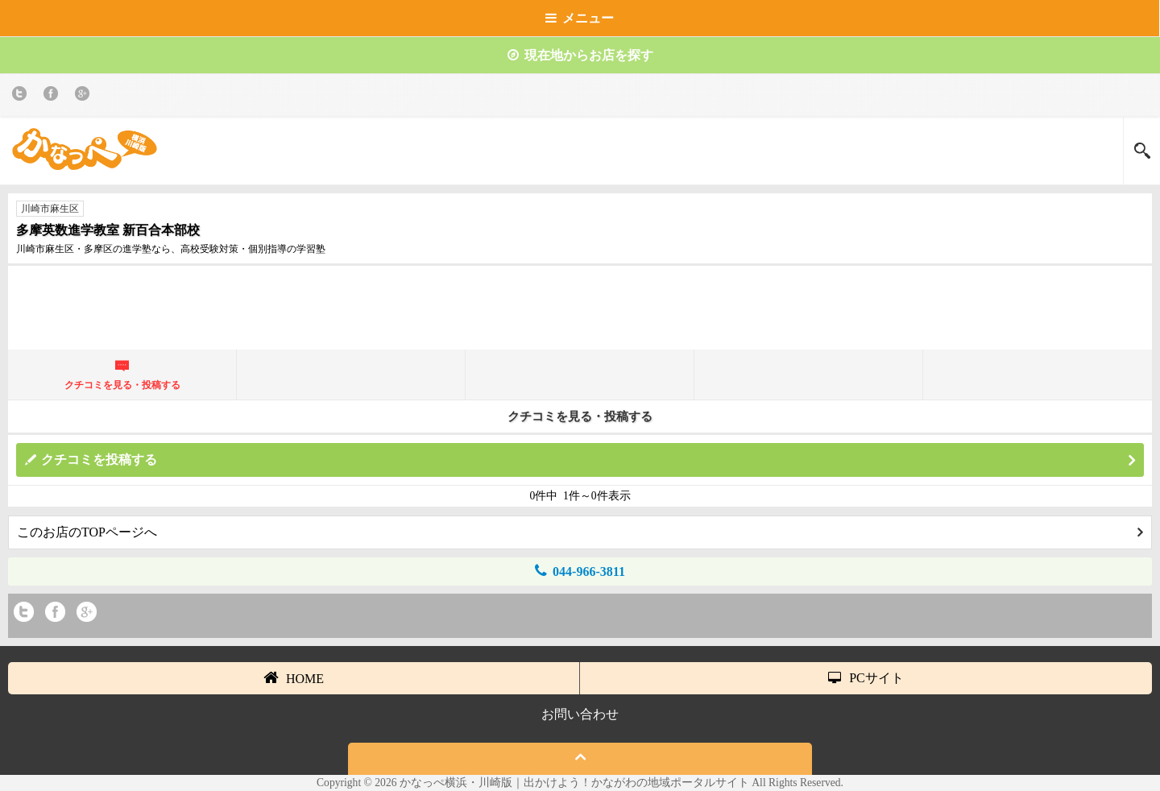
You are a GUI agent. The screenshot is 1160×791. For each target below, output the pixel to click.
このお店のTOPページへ (580, 532)
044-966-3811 (580, 570)
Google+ (85, 96)
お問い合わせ (580, 714)
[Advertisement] (580, 314)
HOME (293, 677)
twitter (22, 96)
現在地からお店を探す (580, 55)
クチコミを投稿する (588, 460)
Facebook (54, 96)
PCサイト (866, 678)
